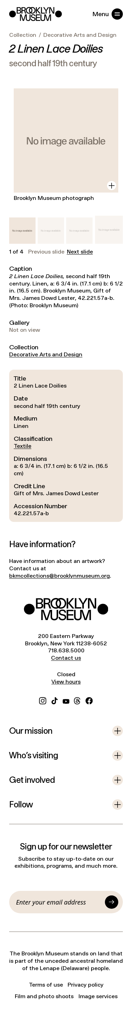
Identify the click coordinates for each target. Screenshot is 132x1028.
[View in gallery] (111, 185)
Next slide (80, 252)
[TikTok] (54, 700)
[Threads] (77, 700)
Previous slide (46, 252)
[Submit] (111, 902)
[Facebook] (89, 700)
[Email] (59, 902)
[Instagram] (42, 700)
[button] (22, 230)
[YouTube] (66, 700)
